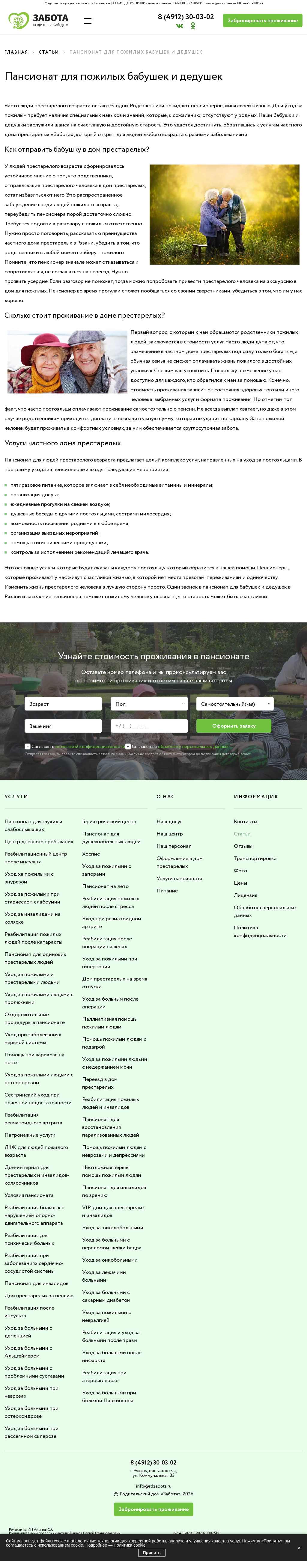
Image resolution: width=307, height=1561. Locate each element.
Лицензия (245, 895)
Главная (16, 52)
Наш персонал (174, 846)
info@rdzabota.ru (153, 1486)
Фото (240, 871)
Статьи (49, 52)
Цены (240, 883)
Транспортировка (255, 858)
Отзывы (243, 846)
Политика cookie (129, 1545)
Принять (152, 1552)
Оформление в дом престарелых (179, 862)
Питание (167, 891)
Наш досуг (169, 822)
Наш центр (169, 834)
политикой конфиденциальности (90, 746)
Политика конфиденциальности (260, 931)
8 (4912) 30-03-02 (186, 17)
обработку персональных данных (193, 746)
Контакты (245, 822)
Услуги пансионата (179, 879)
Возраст (39, 704)
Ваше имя (40, 726)
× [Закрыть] (299, 1548)
